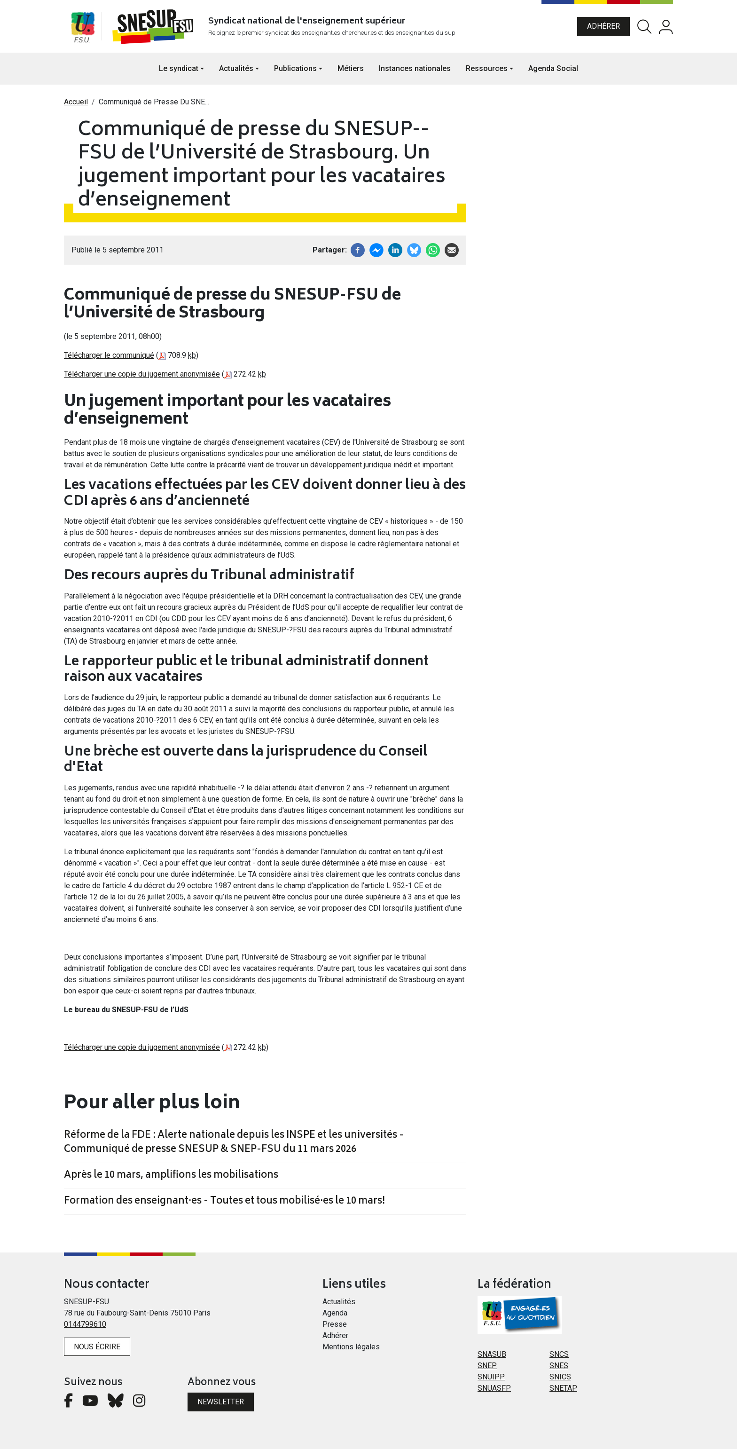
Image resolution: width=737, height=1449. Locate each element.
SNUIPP (491, 1376)
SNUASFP (494, 1388)
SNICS (560, 1376)
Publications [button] (295, 68)
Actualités (338, 1301)
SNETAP (563, 1388)
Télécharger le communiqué (109, 355)
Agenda (334, 1312)
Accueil (76, 101)
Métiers (350, 68)
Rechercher (644, 26)
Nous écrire (97, 1346)
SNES (558, 1365)
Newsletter (220, 1401)
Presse (334, 1324)
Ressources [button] (487, 68)
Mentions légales (351, 1346)
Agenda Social (553, 68)
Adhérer (603, 26)
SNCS (559, 1354)
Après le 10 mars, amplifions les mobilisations (171, 1176)
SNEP (487, 1365)
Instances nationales (415, 68)
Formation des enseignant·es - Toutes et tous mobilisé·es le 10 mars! (224, 1202)
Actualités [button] (236, 68)
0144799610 (85, 1324)
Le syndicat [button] (178, 68)
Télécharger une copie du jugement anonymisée (142, 374)
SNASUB (492, 1354)
